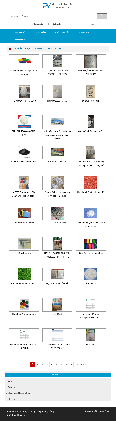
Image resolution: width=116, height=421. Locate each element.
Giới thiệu (12, 415)
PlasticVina (103, 411)
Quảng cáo (34, 411)
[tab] (58, 381)
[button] (58, 380)
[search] (52, 16)
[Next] (84, 364)
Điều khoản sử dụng (17, 411)
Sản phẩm (17, 48)
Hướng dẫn (47, 411)
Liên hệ (21, 415)
